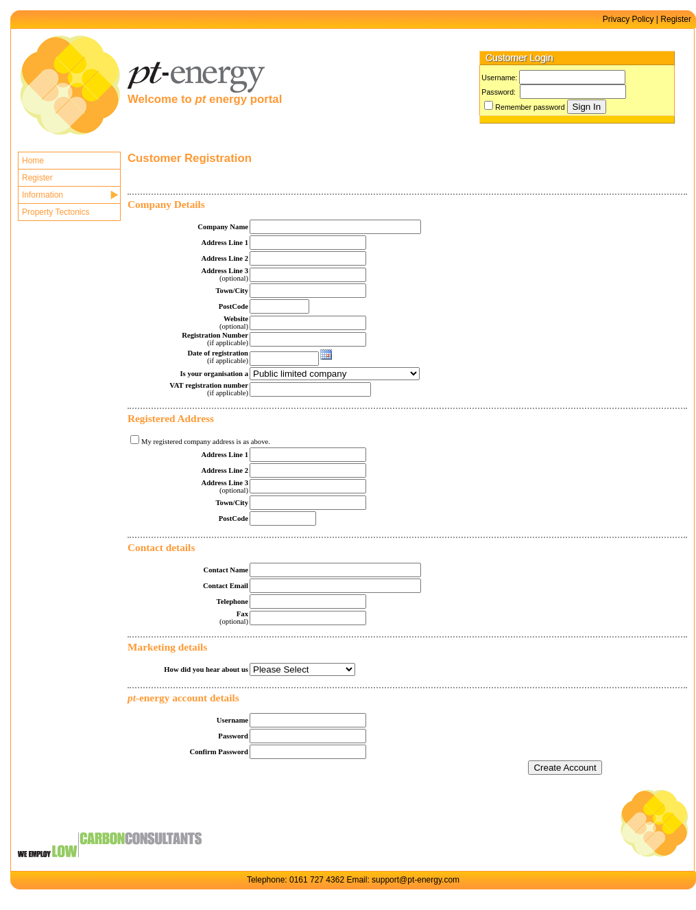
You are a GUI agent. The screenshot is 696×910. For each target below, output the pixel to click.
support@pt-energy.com (415, 880)
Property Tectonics (56, 212)
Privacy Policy (628, 19)
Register (675, 19)
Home (33, 160)
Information (42, 195)
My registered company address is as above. (205, 441)
